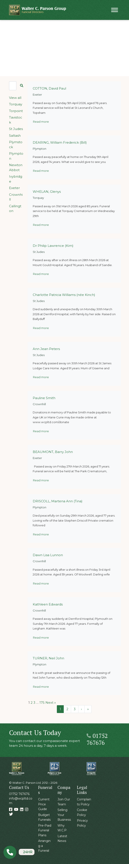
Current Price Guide (44, 804)
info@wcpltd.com (20, 801)
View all (15, 98)
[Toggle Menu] (114, 10)
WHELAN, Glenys (47, 192)
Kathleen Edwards (48, 604)
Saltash (15, 135)
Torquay (15, 104)
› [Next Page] (81, 709)
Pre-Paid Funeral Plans (44, 830)
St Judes (16, 129)
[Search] (12, 85)
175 (42, 702)
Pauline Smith (44, 398)
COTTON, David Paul (49, 88)
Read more (41, 121)
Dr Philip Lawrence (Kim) (53, 246)
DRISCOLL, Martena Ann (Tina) (57, 501)
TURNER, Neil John (48, 658)
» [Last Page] (88, 709)
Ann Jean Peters (46, 349)
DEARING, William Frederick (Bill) (60, 142)
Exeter (14, 188)
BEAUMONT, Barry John (53, 452)
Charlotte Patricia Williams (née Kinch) (64, 295)
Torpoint (16, 111)
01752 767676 (97, 739)
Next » (50, 702)
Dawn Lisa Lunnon (48, 555)
